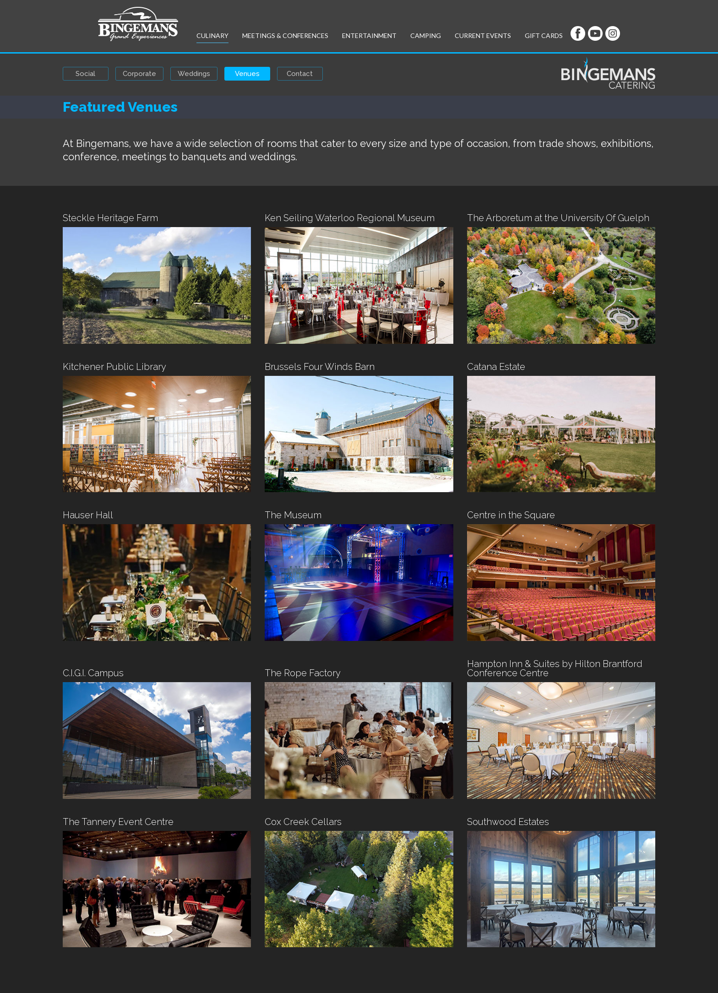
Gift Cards (544, 35)
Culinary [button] (212, 35)
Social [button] (85, 74)
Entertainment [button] (369, 35)
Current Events (483, 35)
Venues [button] (247, 74)
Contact (300, 74)
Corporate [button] (139, 74)
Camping (425, 35)
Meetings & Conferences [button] (285, 35)
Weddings (194, 74)
